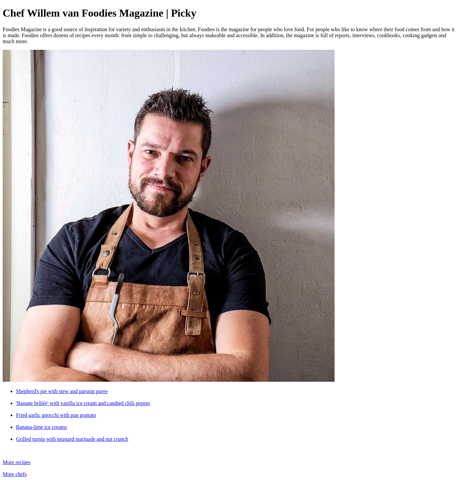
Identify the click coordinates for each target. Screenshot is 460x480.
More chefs (15, 474)
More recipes (17, 462)
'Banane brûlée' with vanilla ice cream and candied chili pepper (83, 403)
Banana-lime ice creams (41, 427)
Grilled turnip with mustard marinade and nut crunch (72, 439)
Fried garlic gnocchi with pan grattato (56, 415)
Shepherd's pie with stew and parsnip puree (62, 391)
